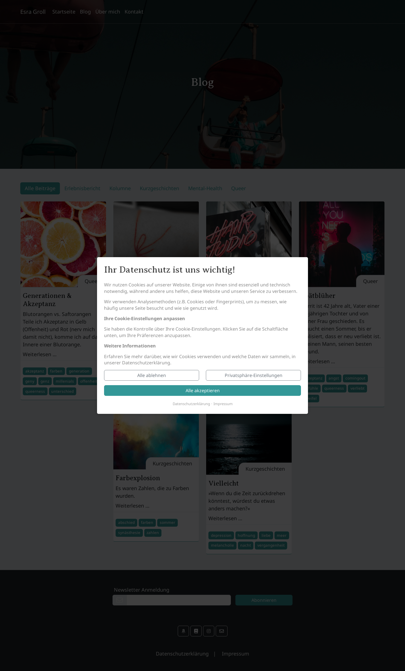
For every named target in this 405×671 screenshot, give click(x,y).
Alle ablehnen (151, 375)
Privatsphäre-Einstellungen (253, 375)
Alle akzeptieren (203, 390)
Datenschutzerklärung (191, 403)
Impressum (223, 403)
